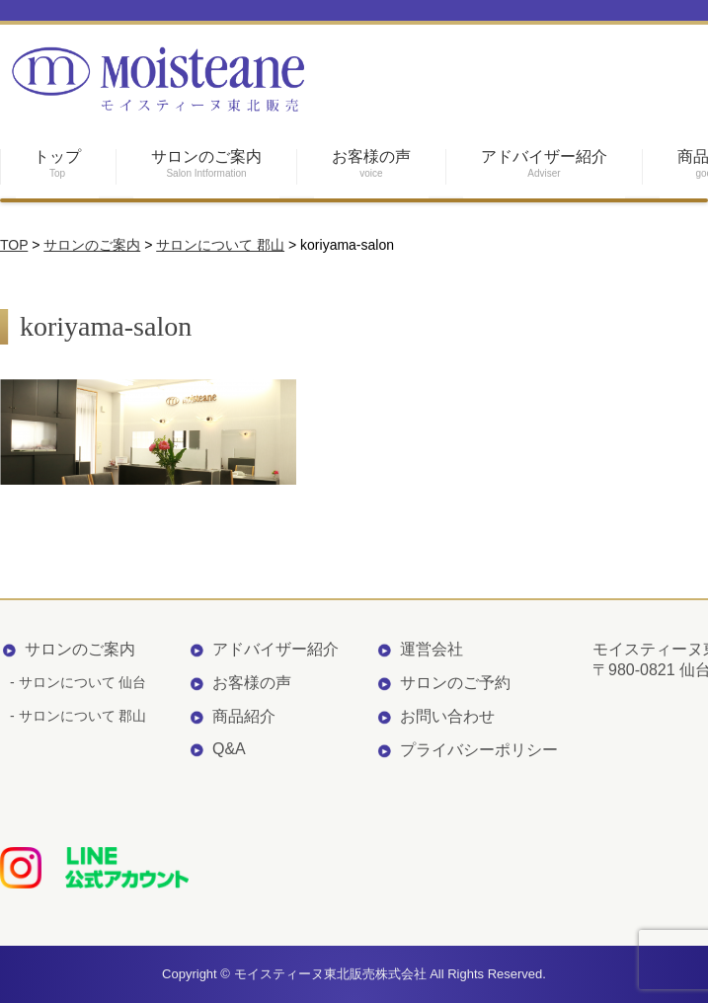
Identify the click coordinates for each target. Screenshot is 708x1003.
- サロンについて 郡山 (78, 716)
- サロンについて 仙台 (78, 682)
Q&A (229, 748)
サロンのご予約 (455, 682)
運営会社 (431, 649)
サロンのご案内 (80, 649)
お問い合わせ (447, 716)
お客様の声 (251, 682)
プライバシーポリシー (479, 749)
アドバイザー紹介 (275, 649)
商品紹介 (243, 716)
